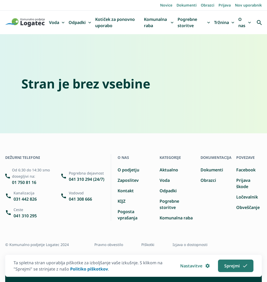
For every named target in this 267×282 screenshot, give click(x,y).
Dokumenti (187, 5)
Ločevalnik (247, 197)
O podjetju (128, 170)
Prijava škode (243, 183)
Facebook (246, 170)
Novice (166, 5)
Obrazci (207, 5)
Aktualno (169, 170)
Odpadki (168, 191)
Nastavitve (195, 266)
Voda (165, 180)
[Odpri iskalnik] (259, 22)
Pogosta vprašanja (127, 215)
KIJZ (121, 201)
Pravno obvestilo (108, 244)
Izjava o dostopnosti (190, 244)
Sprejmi (235, 266)
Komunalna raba (176, 218)
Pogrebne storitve (169, 204)
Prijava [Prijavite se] (225, 5)
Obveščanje (248, 207)
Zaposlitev (128, 180)
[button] (63, 22)
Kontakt (126, 191)
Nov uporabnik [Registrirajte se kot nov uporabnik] (248, 5)
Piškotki (147, 244)
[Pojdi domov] (25, 22)
